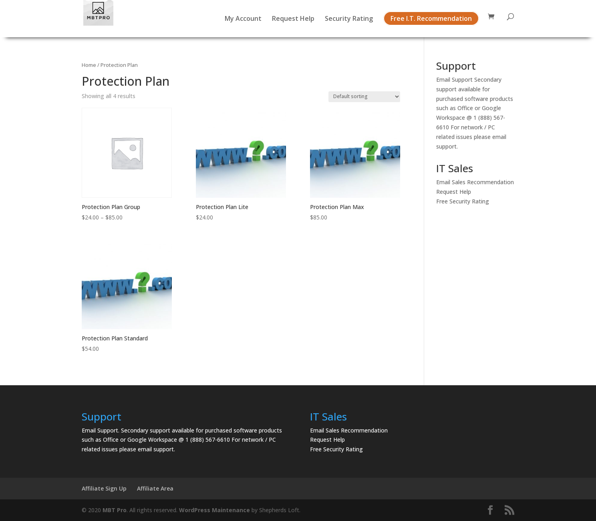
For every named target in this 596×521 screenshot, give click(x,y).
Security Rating (349, 19)
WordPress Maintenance (214, 510)
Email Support (454, 79)
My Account (243, 19)
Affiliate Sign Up (104, 488)
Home (89, 64)
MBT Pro (115, 510)
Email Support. (100, 430)
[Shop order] (364, 96)
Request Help (293, 19)
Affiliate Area (155, 488)
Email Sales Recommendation (475, 182)
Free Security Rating (462, 201)
